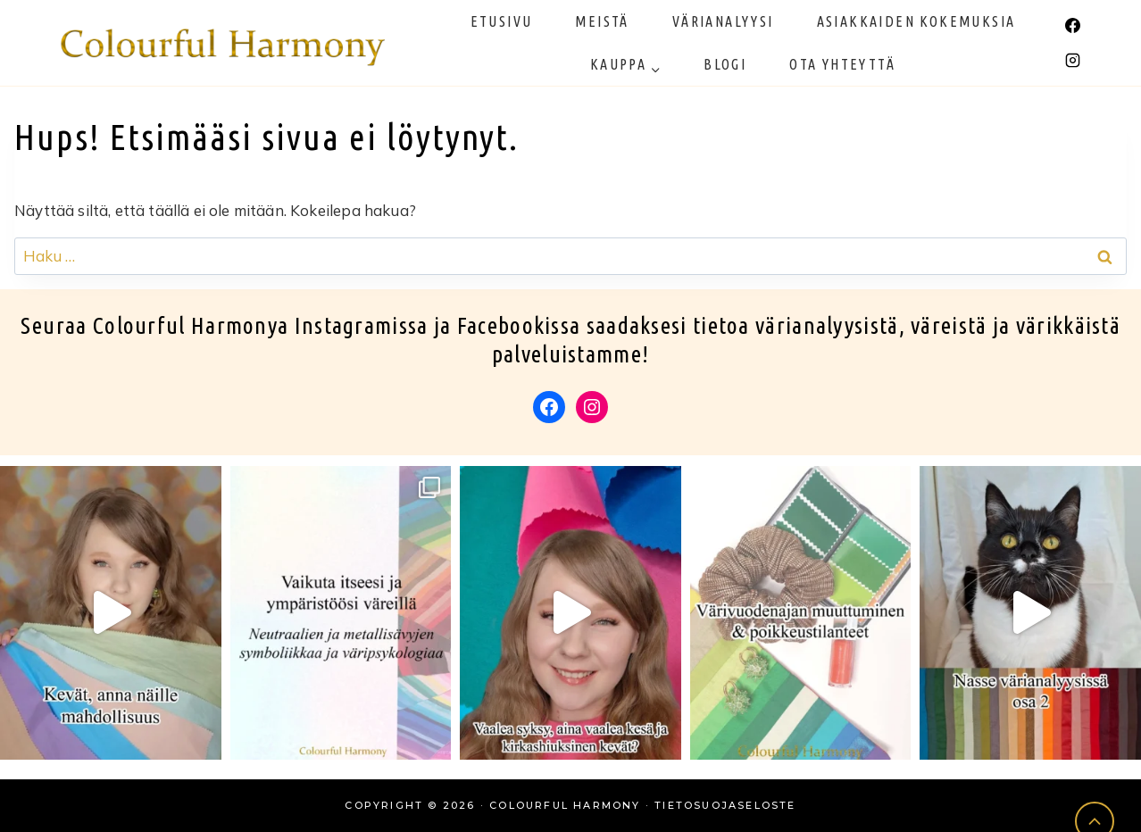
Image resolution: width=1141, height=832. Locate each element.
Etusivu (502, 21)
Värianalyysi (723, 21)
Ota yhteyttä (842, 64)
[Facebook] (1072, 25)
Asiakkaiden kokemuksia (916, 21)
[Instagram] (1072, 61)
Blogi (725, 64)
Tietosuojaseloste (724, 805)
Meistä (602, 21)
